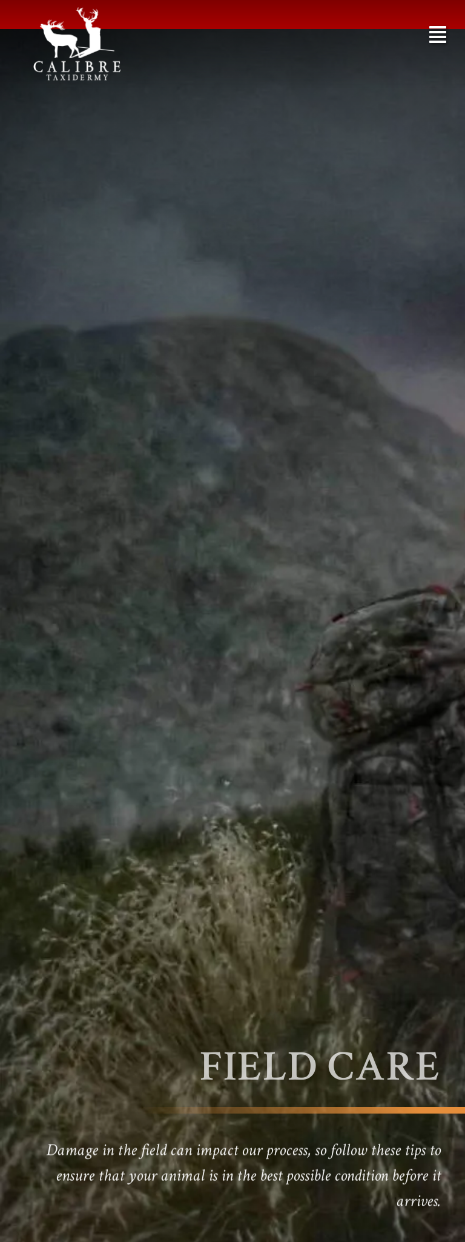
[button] (438, 34)
